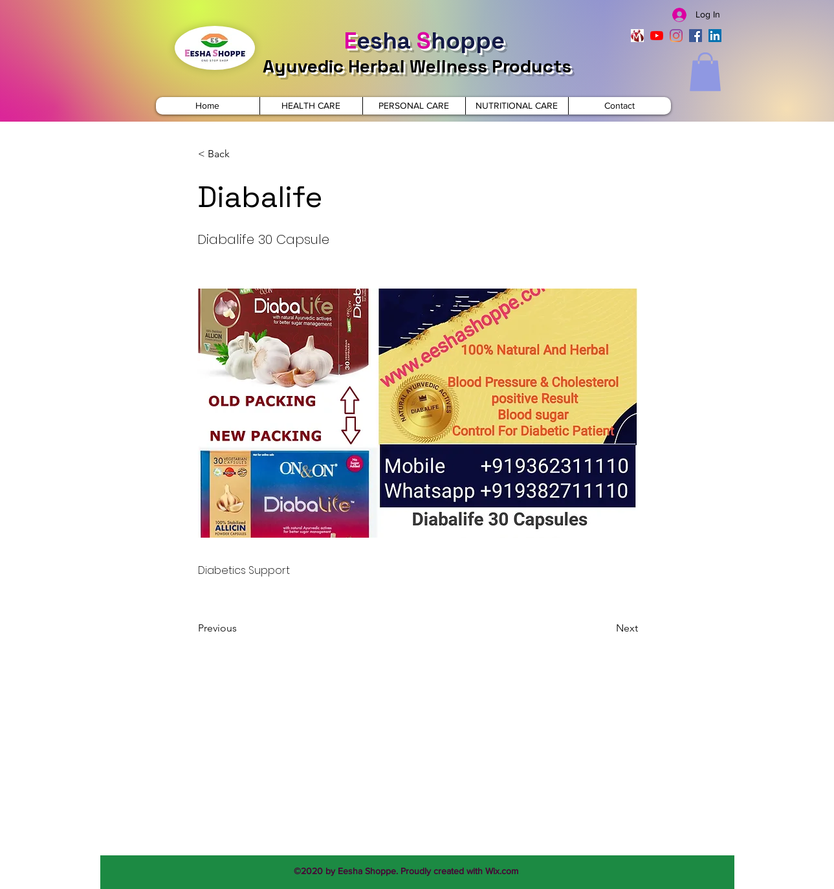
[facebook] (695, 35)
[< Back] (240, 154)
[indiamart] (637, 35)
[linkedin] (714, 35)
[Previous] (240, 628)
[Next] (605, 628)
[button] (705, 71)
